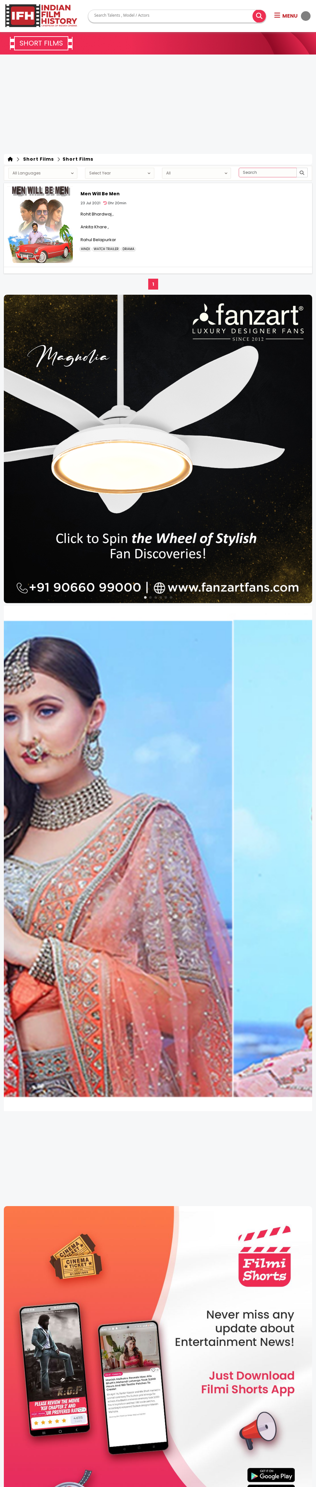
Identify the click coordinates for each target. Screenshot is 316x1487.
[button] (292, 16)
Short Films (37, 159)
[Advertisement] (158, 106)
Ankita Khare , (95, 227)
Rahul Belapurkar (98, 240)
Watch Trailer (106, 249)
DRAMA (128, 249)
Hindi (85, 249)
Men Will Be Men (100, 193)
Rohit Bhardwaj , (97, 214)
